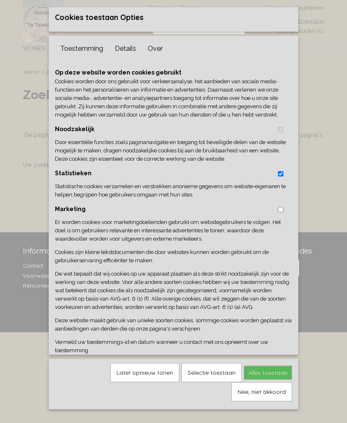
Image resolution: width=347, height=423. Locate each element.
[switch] (280, 140)
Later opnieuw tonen (144, 383)
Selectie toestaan (211, 383)
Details (125, 59)
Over (155, 59)
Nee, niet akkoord (262, 402)
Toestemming (81, 59)
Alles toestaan (268, 383)
